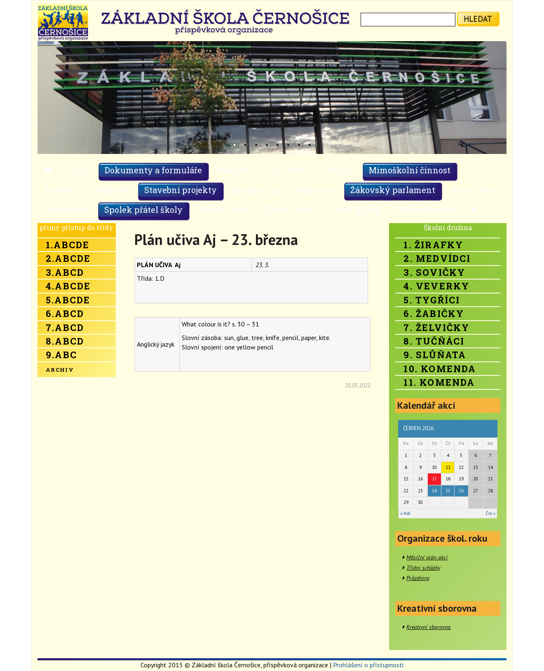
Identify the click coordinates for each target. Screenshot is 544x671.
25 (448, 491)
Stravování (66, 209)
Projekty (61, 189)
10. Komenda (439, 369)
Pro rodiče (286, 170)
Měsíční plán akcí (427, 557)
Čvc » (490, 513)
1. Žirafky (433, 245)
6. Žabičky (433, 313)
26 (461, 491)
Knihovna (314, 189)
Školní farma (291, 209)
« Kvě (405, 513)
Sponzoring (255, 189)
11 (448, 467)
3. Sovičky (434, 272)
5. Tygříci (431, 300)
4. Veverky (436, 286)
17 (434, 479)
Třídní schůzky (423, 567)
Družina (338, 170)
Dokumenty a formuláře (153, 170)
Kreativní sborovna (428, 627)
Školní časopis (425, 209)
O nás (78, 170)
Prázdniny (417, 578)
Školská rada (224, 209)
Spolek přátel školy (143, 209)
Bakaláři (234, 170)
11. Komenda (439, 382)
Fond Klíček (357, 209)
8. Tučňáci (433, 341)
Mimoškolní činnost (409, 170)
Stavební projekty (180, 189)
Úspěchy (111, 189)
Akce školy (473, 189)
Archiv (60, 369)
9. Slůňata (434, 355)
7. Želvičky (436, 327)
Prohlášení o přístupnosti (368, 665)
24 (434, 491)
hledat (478, 19)
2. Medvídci (437, 258)
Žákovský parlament (392, 189)
